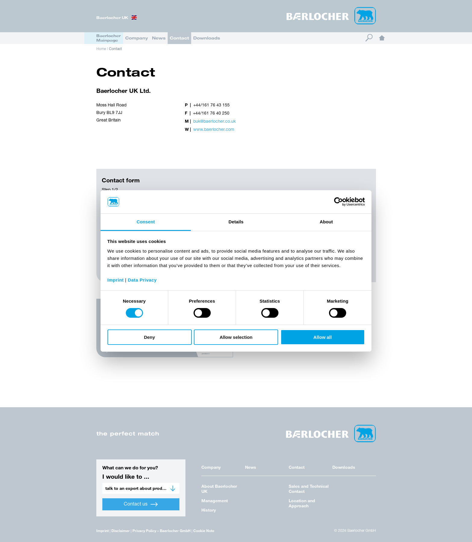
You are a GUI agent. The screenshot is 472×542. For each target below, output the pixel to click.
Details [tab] (236, 221)
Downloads (206, 37)
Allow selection (235, 337)
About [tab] (326, 221)
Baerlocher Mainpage (108, 38)
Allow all (322, 337)
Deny (149, 337)
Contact (179, 37)
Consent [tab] (146, 221)
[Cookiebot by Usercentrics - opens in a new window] (338, 201)
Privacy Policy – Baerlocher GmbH (161, 530)
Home (382, 38)
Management (214, 500)
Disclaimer (120, 530)
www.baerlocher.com (213, 130)
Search (369, 38)
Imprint (102, 530)
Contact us (141, 504)
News (159, 37)
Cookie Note (203, 530)
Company (136, 37)
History (208, 509)
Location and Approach (302, 503)
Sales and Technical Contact (309, 489)
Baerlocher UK (112, 17)
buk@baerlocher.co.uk (214, 121)
